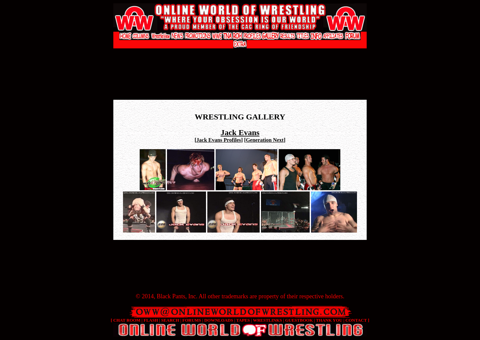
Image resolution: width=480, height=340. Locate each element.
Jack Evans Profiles (218, 140)
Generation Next (265, 140)
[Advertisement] (240, 55)
